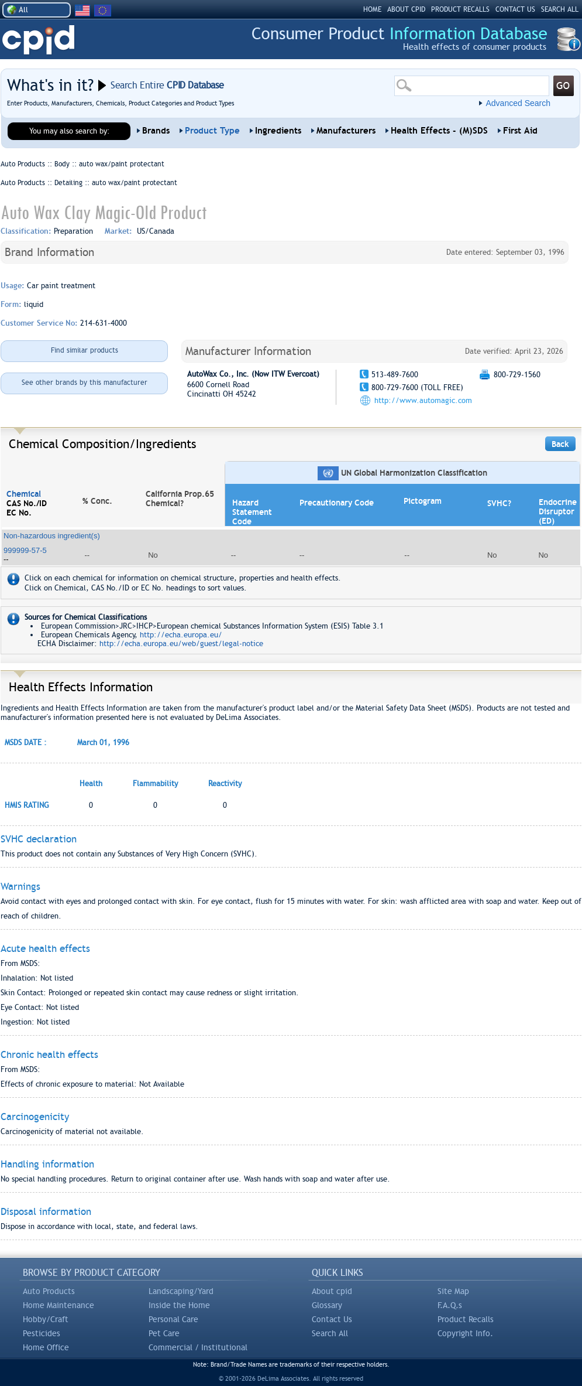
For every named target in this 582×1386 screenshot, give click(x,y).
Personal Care (173, 1319)
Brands (156, 130)
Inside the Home (179, 1305)
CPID (38, 40)
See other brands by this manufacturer (84, 382)
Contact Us (332, 1319)
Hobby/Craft (45, 1319)
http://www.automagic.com (423, 400)
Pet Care (164, 1333)
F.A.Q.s (450, 1305)
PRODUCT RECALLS (460, 9)
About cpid (332, 1291)
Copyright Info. (465, 1333)
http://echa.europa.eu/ (181, 634)
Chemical (23, 494)
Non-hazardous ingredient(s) (52, 535)
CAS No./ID (26, 503)
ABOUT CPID (406, 9)
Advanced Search (517, 103)
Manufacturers (346, 130)
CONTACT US (515, 9)
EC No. (19, 512)
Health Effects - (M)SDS (439, 130)
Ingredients (278, 130)
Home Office (46, 1347)
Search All (330, 1333)
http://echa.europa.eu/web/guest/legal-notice (181, 643)
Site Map (453, 1291)
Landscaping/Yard (181, 1291)
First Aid (520, 130)
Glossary (327, 1305)
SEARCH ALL (559, 9)
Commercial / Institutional (198, 1347)
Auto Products (49, 1291)
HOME (372, 9)
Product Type (212, 130)
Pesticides (41, 1333)
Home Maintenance (58, 1305)
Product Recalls (466, 1319)
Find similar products (84, 350)
